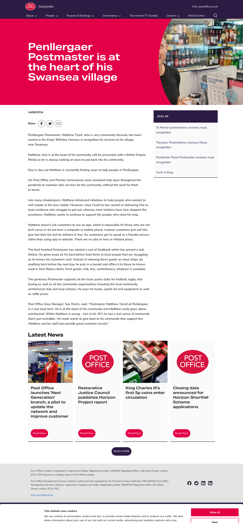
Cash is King (164, 172)
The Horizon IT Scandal (144, 16)
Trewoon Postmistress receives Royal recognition (181, 144)
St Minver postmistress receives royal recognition (181, 129)
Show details (52, 516)
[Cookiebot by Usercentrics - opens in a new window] (22, 516)
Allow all (215, 495)
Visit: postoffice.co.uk (205, 6)
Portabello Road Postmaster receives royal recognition (185, 159)
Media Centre (196, 16)
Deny (215, 504)
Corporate (39, 6)
